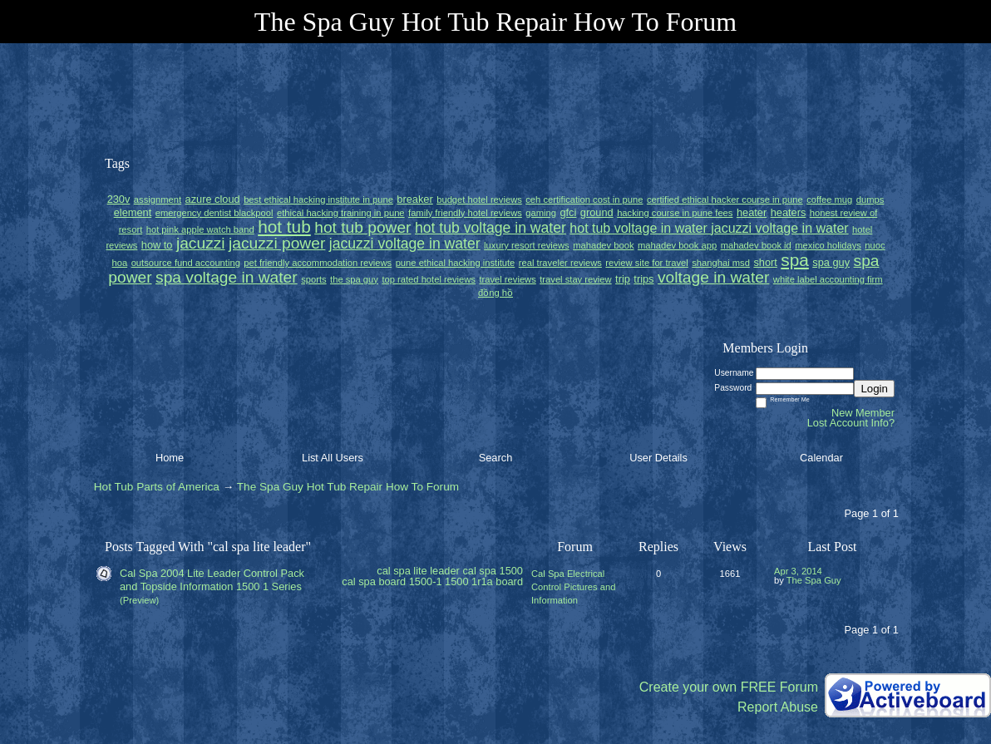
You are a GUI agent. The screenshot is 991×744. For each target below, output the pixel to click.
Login (874, 388)
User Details (658, 457)
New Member (863, 412)
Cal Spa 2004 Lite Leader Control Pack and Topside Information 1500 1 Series (212, 580)
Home (169, 457)
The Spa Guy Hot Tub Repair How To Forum (348, 486)
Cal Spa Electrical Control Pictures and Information (573, 587)
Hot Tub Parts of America (156, 486)
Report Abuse (777, 707)
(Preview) (139, 600)
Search (496, 457)
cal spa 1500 (492, 570)
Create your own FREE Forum (728, 687)
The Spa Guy (813, 580)
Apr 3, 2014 (798, 571)
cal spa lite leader (418, 570)
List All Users (332, 457)
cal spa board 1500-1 (391, 581)
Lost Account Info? (851, 422)
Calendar (821, 457)
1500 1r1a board (484, 581)
